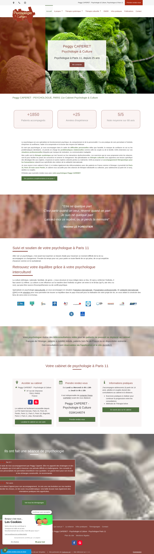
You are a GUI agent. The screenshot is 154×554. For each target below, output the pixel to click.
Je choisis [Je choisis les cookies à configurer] (15, 542)
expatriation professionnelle (106, 290)
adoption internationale (83, 290)
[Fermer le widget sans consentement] (41, 512)
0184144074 (77, 412)
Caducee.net (66, 552)
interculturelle (40, 290)
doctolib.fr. (107, 345)
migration (26, 292)
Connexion (137, 552)
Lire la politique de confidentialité (16, 534)
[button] (5, 550)
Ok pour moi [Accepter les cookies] (40, 542)
